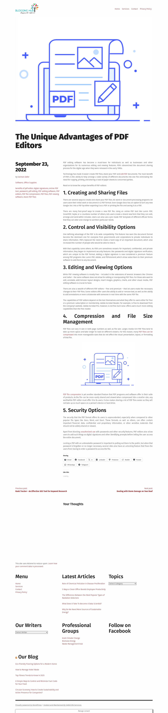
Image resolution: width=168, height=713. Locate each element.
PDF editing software (46, 191)
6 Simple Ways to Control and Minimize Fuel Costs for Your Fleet (36, 682)
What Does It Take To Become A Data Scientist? (82, 604)
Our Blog (28, 657)
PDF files (44, 194)
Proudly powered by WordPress (28, 705)
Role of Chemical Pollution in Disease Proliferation (83, 583)
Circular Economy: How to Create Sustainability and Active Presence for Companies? (37, 691)
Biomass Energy (68, 641)
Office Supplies (30, 182)
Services (125, 9)
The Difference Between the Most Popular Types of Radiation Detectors (83, 596)
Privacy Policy (146, 9)
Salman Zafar (23, 177)
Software (19, 182)
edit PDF (123, 174)
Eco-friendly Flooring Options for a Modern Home (36, 664)
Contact (134, 9)
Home (117, 9)
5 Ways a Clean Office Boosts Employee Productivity (84, 589)
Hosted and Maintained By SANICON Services (62, 705)
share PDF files (30, 197)
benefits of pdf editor (24, 188)
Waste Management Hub (72, 644)
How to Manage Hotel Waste (27, 670)
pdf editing (32, 191)
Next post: (118, 490)
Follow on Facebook (120, 628)
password (24, 191)
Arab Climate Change (71, 638)
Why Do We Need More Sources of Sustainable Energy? (81, 610)
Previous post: (49, 490)
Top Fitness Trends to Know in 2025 (29, 675)
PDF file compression (31, 194)
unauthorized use (88, 432)
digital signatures (41, 188)
